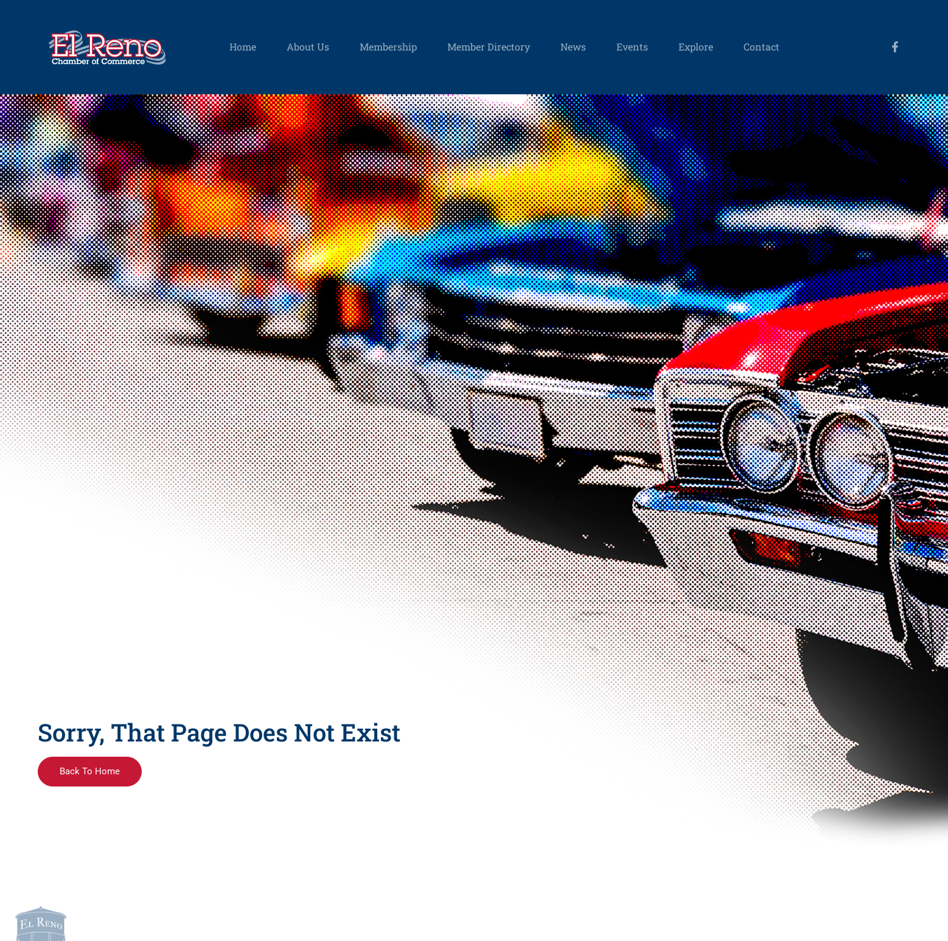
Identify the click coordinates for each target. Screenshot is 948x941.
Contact (761, 47)
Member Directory (488, 47)
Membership (388, 47)
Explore (695, 47)
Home (242, 47)
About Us (308, 47)
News (573, 47)
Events (632, 47)
